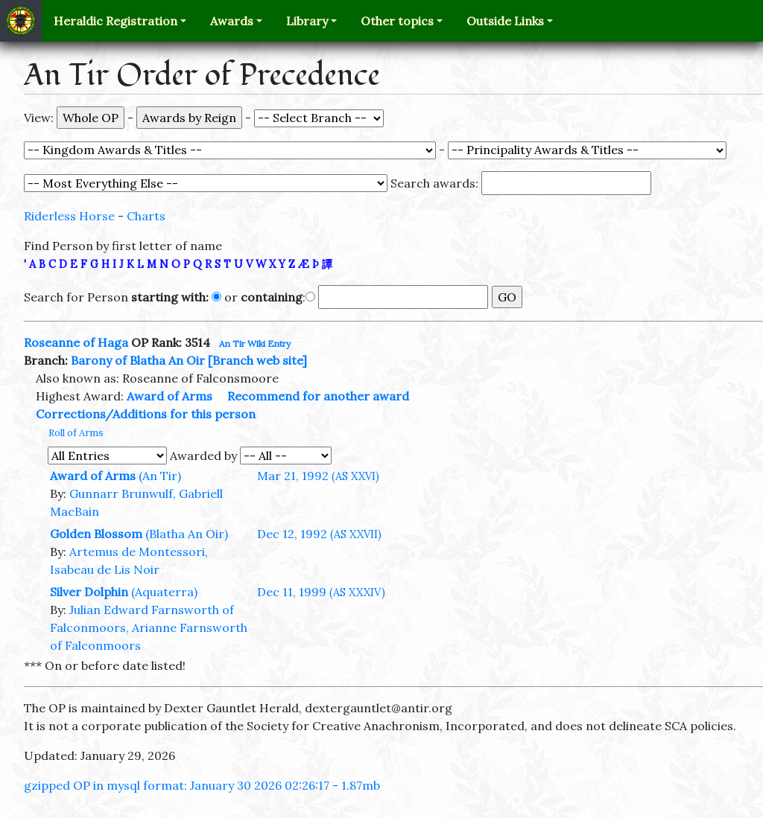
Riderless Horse (69, 215)
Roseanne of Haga (76, 342)
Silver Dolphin (89, 591)
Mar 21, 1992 (318, 475)
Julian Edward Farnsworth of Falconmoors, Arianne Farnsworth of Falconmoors (148, 627)
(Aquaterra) (164, 591)
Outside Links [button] (505, 20)
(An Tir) (160, 475)
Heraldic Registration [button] (115, 20)
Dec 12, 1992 (319, 533)
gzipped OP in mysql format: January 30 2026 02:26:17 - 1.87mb (202, 785)
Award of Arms (169, 396)
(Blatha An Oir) (186, 533)
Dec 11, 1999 (321, 591)
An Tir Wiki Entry (255, 343)
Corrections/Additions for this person (146, 413)
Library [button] (307, 20)
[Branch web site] (257, 360)
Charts (146, 215)
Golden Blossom (96, 533)
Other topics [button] (397, 20)
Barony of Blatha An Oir (138, 360)
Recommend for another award (318, 396)
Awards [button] (231, 20)
